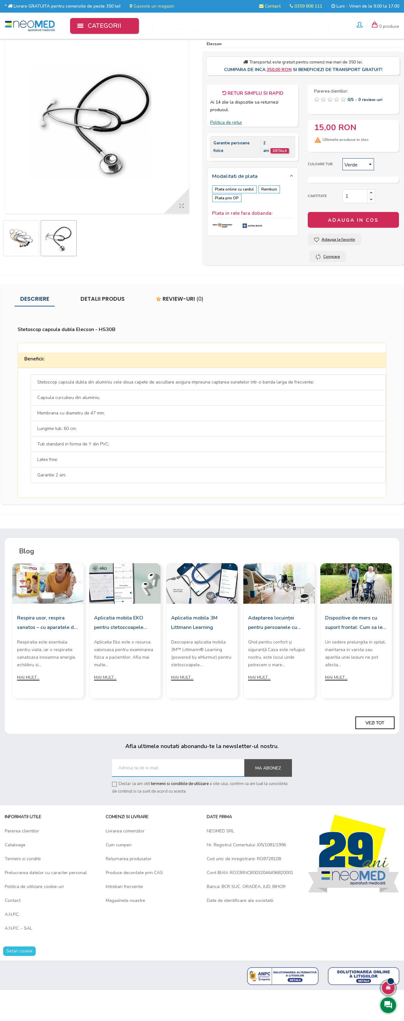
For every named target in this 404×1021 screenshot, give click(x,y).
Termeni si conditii (23, 889)
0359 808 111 (306, 6)
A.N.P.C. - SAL (18, 959)
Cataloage (15, 876)
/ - (365, 130)
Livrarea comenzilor (125, 862)
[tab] (252, 207)
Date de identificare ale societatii (240, 931)
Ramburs (272, 219)
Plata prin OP (227, 227)
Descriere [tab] (34, 330)
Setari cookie (19, 982)
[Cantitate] (355, 227)
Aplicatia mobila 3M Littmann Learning (194, 653)
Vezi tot (374, 754)
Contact (270, 6)
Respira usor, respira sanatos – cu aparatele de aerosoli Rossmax (47, 654)
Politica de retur (226, 153)
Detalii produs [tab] (102, 330)
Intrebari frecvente (124, 917)
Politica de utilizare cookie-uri (34, 917)
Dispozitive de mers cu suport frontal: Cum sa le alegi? (354, 654)
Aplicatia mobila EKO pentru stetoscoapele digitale (118, 654)
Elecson (214, 74)
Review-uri (180, 330)
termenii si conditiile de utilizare (180, 815)
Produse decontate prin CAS (134, 903)
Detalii (280, 181)
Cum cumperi (119, 876)
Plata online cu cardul (234, 219)
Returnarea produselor (129, 889)
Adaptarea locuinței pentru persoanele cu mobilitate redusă (272, 654)
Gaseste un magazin (152, 6)
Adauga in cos (353, 251)
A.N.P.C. (12, 945)
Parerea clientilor (22, 862)
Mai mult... (28, 708)
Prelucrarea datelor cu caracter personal (46, 903)
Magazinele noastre (125, 931)
